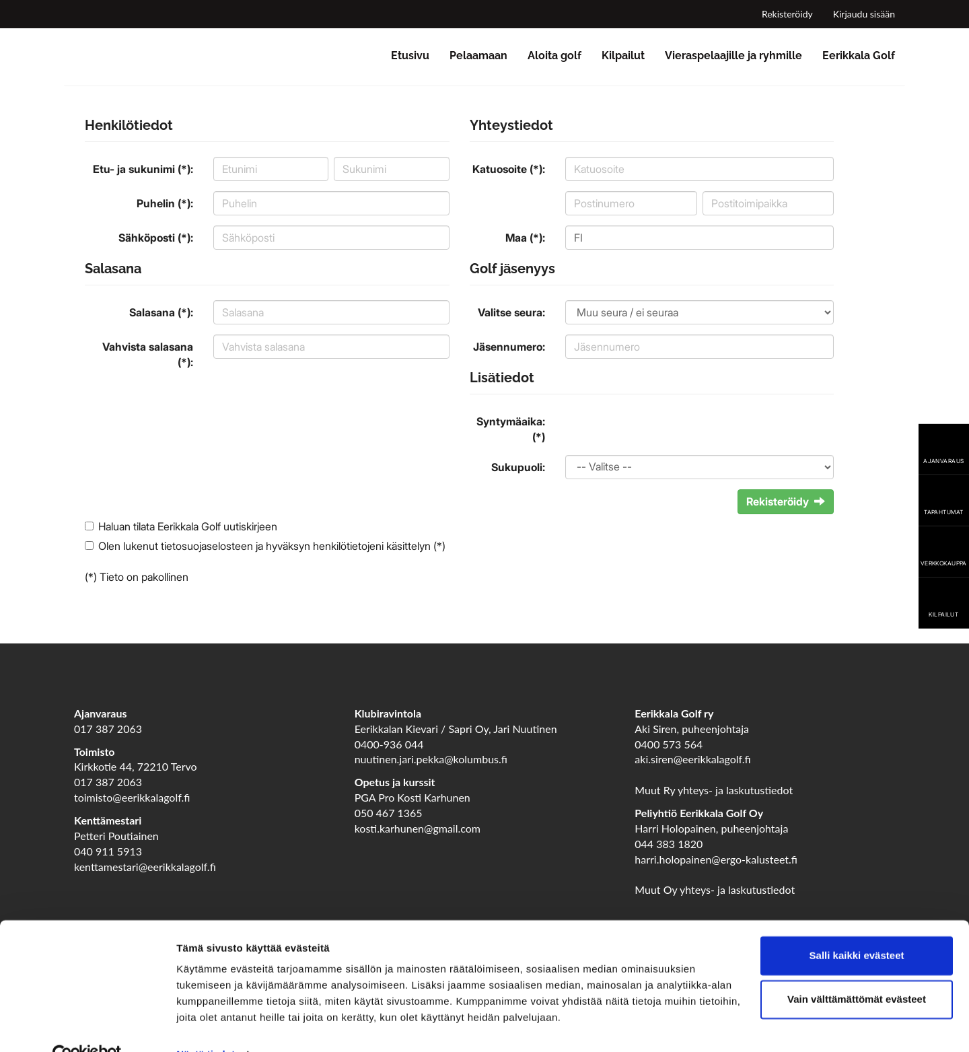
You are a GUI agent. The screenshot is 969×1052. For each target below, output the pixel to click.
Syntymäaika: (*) (510, 429)
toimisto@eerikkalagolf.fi (132, 797)
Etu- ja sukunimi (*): (143, 169)
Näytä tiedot (205, 1025)
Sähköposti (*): (155, 237)
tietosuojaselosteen (207, 546)
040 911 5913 (108, 851)
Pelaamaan (478, 55)
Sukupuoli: (518, 467)
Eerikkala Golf (858, 55)
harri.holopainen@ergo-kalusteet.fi (716, 859)
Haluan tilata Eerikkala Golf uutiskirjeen (187, 526)
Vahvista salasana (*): (147, 354)
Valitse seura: (511, 312)
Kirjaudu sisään (864, 14)
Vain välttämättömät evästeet (856, 970)
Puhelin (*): (165, 203)
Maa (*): (525, 237)
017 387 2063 (108, 728)
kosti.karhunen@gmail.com (417, 828)
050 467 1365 (389, 812)
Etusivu (410, 55)
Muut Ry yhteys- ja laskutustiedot (714, 789)
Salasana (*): (161, 312)
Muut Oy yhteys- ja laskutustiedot (715, 889)
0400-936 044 (389, 744)
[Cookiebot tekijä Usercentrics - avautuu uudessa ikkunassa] (87, 1026)
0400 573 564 (669, 744)
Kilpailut (623, 55)
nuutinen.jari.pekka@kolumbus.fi (431, 758)
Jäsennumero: (509, 346)
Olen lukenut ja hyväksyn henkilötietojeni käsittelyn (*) (271, 546)
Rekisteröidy (787, 14)
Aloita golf (554, 55)
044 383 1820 (669, 843)
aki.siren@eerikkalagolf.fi (692, 758)
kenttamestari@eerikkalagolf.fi (145, 866)
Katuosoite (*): (508, 169)
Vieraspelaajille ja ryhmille (733, 55)
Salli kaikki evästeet (857, 926)
